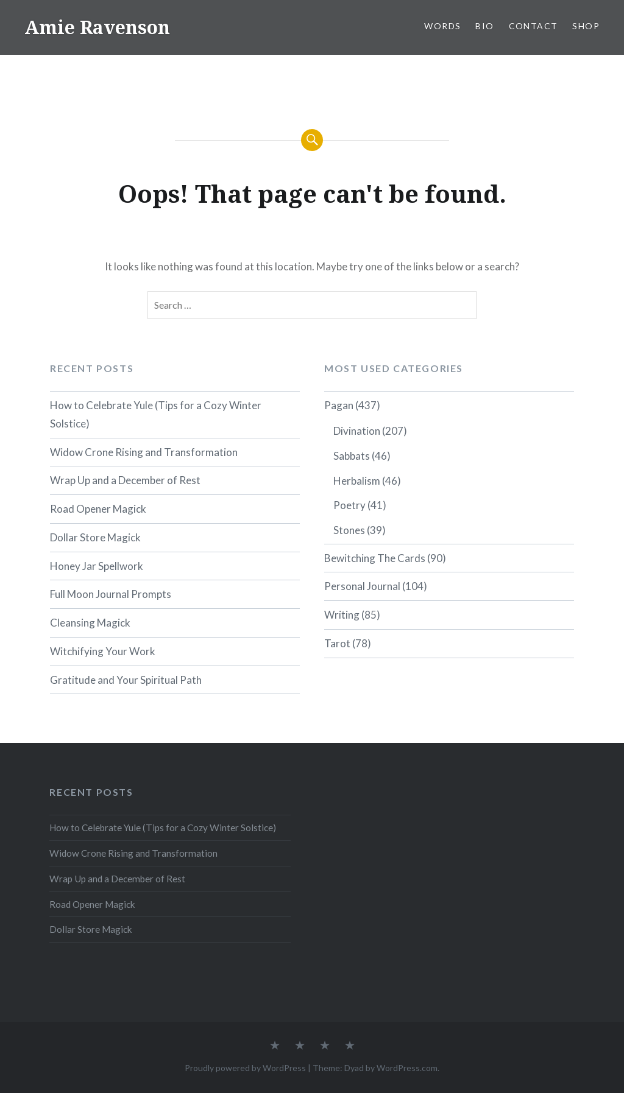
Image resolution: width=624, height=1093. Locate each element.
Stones (349, 530)
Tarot (337, 643)
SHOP (586, 26)
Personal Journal (362, 586)
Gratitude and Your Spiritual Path (126, 679)
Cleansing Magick (90, 622)
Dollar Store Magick (95, 537)
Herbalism (356, 480)
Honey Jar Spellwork (96, 566)
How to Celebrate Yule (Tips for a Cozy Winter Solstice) (155, 414)
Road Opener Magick (98, 508)
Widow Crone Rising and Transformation (144, 452)
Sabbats (351, 455)
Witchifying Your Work (102, 651)
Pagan (338, 405)
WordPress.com (407, 1068)
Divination (356, 430)
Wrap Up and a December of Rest (125, 480)
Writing (342, 614)
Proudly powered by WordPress (245, 1068)
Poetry (349, 505)
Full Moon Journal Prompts (110, 594)
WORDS (442, 26)
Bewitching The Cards (374, 558)
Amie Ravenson (97, 27)
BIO (484, 26)
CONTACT (533, 26)
